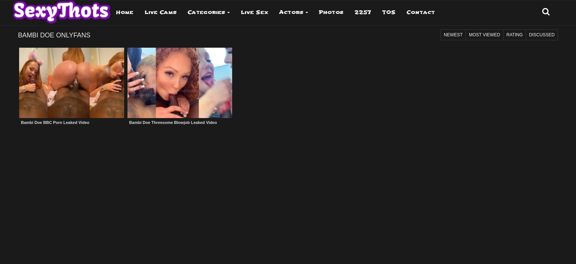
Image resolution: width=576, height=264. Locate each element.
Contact (421, 12)
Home (124, 12)
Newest (453, 34)
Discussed (542, 34)
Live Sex (254, 12)
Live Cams (160, 12)
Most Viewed (484, 34)
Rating (515, 34)
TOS (389, 12)
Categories (206, 12)
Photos (331, 12)
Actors (291, 12)
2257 (362, 12)
